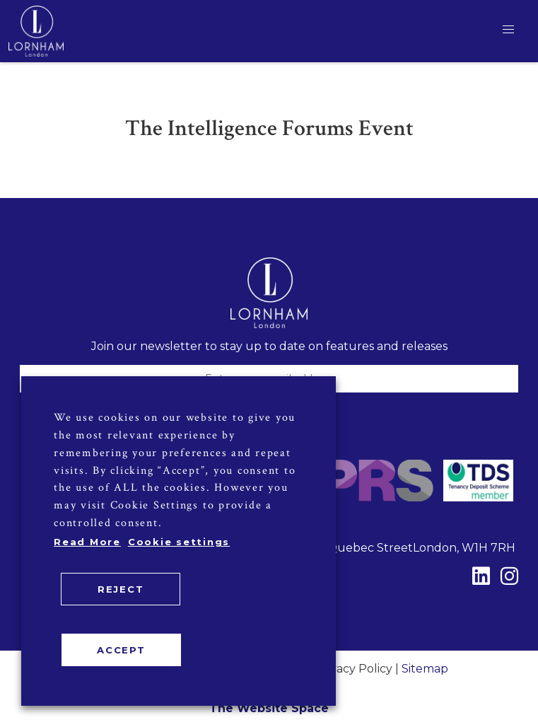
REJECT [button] (121, 589)
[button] (508, 29)
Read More (87, 541)
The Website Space (269, 708)
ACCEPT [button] (121, 650)
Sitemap (425, 668)
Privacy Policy (353, 668)
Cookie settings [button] (179, 541)
